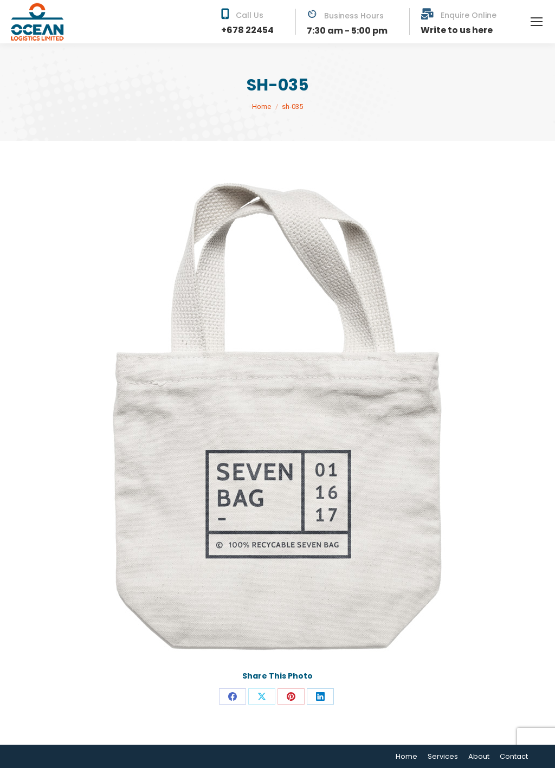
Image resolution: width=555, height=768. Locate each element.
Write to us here (457, 30)
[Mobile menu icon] (536, 21)
